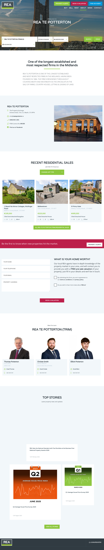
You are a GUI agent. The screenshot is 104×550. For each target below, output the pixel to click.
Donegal (86, 476)
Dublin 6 (47, 480)
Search (88, 39)
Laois (56, 489)
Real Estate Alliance (27, 547)
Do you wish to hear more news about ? (72, 278)
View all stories (52, 447)
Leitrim (66, 489)
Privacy (62, 547)
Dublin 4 (77, 478)
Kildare (86, 487)
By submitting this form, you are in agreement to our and (72, 272)
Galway (66, 487)
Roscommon (48, 493)
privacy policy (79, 273)
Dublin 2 (57, 478)
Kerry (76, 487)
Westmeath (87, 493)
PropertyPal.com (84, 547)
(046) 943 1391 (14, 115)
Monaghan (77, 491)
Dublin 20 (86, 485)
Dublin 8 (77, 480)
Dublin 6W (57, 480)
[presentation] (66, 284)
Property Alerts (62, 3)
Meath (66, 491)
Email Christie (43, 362)
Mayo (56, 491)
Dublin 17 (67, 485)
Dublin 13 (77, 483)
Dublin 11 (57, 483)
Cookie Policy (42, 547)
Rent (76, 8)
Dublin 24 (57, 487)
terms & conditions (66, 273)
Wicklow (57, 495)
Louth (47, 491)
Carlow (47, 476)
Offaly (85, 491)
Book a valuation (79, 3)
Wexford (47, 495)
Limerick (77, 489)
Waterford (77, 493)
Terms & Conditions (52, 547)
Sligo (56, 493)
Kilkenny (47, 489)
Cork (76, 476)
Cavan (56, 476)
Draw (98, 39)
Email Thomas (10, 362)
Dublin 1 (47, 478)
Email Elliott (76, 362)
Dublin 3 (67, 478)
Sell (71, 8)
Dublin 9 (86, 480)
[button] (76, 39)
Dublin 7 (67, 480)
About (83, 8)
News (90, 8)
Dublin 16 (57, 485)
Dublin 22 (48, 487)
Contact (98, 8)
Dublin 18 (77, 485)
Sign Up (30, 505)
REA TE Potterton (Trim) (14, 39)
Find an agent (95, 3)
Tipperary (67, 493)
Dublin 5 (86, 478)
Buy (65, 8)
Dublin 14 (86, 483)
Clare (66, 476)
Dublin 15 (48, 485)
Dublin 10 (48, 483)
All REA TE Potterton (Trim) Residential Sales (52, 221)
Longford (86, 489)
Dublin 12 (67, 483)
